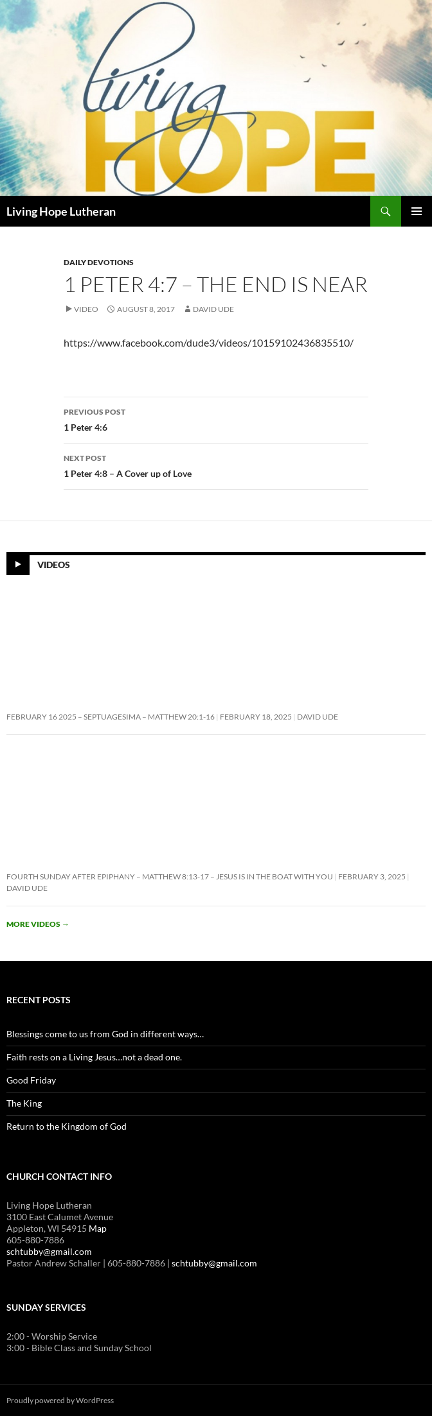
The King (24, 1103)
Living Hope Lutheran (61, 211)
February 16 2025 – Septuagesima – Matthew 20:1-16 (110, 716)
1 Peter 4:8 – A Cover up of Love (216, 465)
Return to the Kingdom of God (66, 1126)
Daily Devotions (99, 262)
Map (98, 1228)
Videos (53, 564)
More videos (37, 924)
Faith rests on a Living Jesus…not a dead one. (94, 1056)
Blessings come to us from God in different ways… (105, 1033)
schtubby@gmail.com (49, 1251)
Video (86, 309)
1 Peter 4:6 (216, 418)
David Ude (213, 309)
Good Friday (31, 1080)
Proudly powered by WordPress (60, 1400)
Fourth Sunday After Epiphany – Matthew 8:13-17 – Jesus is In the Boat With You (169, 876)
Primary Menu (416, 211)
